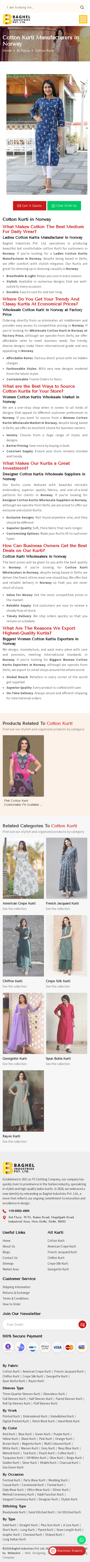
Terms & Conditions (16, 1298)
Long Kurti (27, 1530)
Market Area (11, 1269)
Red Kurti (9, 1434)
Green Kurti (42, 1434)
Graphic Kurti (11, 1535)
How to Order (12, 1304)
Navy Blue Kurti (68, 1448)
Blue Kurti (25, 1434)
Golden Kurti (11, 1463)
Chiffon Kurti (56, 1258)
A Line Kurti (71, 1525)
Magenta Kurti (31, 1444)
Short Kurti (10, 1530)
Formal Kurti (55, 1485)
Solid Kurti (9, 1525)
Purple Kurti (62, 1434)
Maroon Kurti (29, 1448)
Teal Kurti (29, 1453)
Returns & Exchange (16, 1293)
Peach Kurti (46, 1453)
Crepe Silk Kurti (58, 1263)
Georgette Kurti (58, 1269)
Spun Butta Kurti (14, 1381)
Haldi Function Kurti (50, 1495)
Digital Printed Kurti (16, 1421)
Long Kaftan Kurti (14, 1539)
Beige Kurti (74, 1458)
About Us (9, 1246)
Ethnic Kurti (60, 1490)
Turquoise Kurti (13, 1458)
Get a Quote (29, 206)
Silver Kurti (29, 1463)
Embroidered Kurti (35, 1416)
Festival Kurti (11, 1480)
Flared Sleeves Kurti (69, 1399)
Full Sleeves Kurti (14, 1399)
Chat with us (64, 206)
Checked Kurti (32, 1535)
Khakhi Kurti (48, 1463)
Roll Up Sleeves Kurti (16, 1404)
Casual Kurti (11, 1485)
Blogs (6, 1252)
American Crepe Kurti (62, 1246)
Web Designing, (35, 1553)
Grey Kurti (48, 1448)
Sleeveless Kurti (54, 1394)
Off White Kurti (36, 1458)
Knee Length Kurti (69, 1530)
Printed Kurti (11, 1416)
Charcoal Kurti (69, 1463)
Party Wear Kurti (34, 1480)
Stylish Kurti (69, 1499)
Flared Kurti (45, 1530)
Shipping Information (16, 1287)
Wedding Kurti (57, 1480)
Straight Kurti (28, 1525)
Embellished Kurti (62, 1416)
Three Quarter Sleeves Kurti (21, 1394)
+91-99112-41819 (18, 1211)
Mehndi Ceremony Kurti (18, 1495)
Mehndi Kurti (11, 1453)
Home (7, 50)
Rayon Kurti (36, 1381)
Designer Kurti (48, 1499)
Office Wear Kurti (38, 1490)
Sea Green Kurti (13, 1467)
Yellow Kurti (10, 1439)
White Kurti (10, 1448)
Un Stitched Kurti (69, 1512)
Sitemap (8, 1263)
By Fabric (23, 50)
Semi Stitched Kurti (41, 1512)
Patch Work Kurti (43, 1421)
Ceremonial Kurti (33, 1485)
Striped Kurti (53, 1535)
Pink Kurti (45, 1439)
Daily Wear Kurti (13, 1490)
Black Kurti (28, 1439)
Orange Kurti (63, 1439)
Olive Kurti (56, 1458)
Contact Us (10, 1258)
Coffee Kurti (66, 1453)
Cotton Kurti (56, 1241)
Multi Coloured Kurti (57, 1444)
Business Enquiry (66, 1550)
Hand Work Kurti (69, 1421)
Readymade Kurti (14, 1512)
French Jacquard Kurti (62, 1252)
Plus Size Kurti (50, 1525)
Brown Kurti (11, 1444)
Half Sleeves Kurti (40, 1399)
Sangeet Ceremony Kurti (19, 1499)
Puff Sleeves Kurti (45, 1404)
